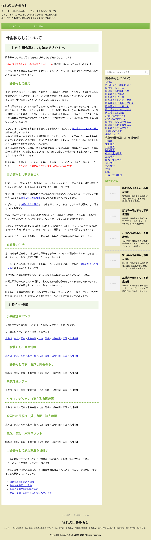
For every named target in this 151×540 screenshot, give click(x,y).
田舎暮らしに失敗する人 (118, 125)
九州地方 (110, 166)
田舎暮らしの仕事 (114, 97)
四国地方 (110, 163)
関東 (23, 338)
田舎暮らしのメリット (117, 106)
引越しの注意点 (113, 131)
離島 (107, 172)
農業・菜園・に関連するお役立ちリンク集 (31, 493)
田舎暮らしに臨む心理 (117, 91)
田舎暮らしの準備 (114, 94)
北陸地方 (110, 147)
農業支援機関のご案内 (21, 485)
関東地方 (110, 150)
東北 (16, 338)
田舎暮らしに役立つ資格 (118, 100)
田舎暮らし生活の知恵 (117, 128)
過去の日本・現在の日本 (118, 85)
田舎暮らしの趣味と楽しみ (119, 103)
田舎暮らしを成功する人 (118, 122)
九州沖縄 (73, 338)
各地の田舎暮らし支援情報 (122, 137)
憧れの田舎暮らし (14, 6)
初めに (108, 81)
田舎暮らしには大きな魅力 (85, 128)
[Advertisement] (127, 49)
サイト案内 (38, 26)
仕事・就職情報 (113, 175)
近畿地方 (110, 156)
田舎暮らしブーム (114, 88)
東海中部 (31, 338)
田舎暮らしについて (118, 78)
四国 (65, 338)
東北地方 (110, 144)
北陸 (40, 338)
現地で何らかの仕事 (31, 197)
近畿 (47, 338)
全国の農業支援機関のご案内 (24, 489)
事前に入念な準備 (29, 204)
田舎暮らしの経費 (114, 112)
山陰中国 (56, 338)
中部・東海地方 (113, 153)
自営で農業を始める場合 (22, 481)
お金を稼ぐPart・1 (115, 115)
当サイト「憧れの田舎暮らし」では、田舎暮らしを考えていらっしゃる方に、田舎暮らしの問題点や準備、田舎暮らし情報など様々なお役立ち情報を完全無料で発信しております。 (75, 528)
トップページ (14, 26)
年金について (112, 134)
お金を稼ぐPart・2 (115, 119)
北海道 (8, 338)
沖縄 (107, 169)
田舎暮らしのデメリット (118, 109)
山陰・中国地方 (113, 159)
